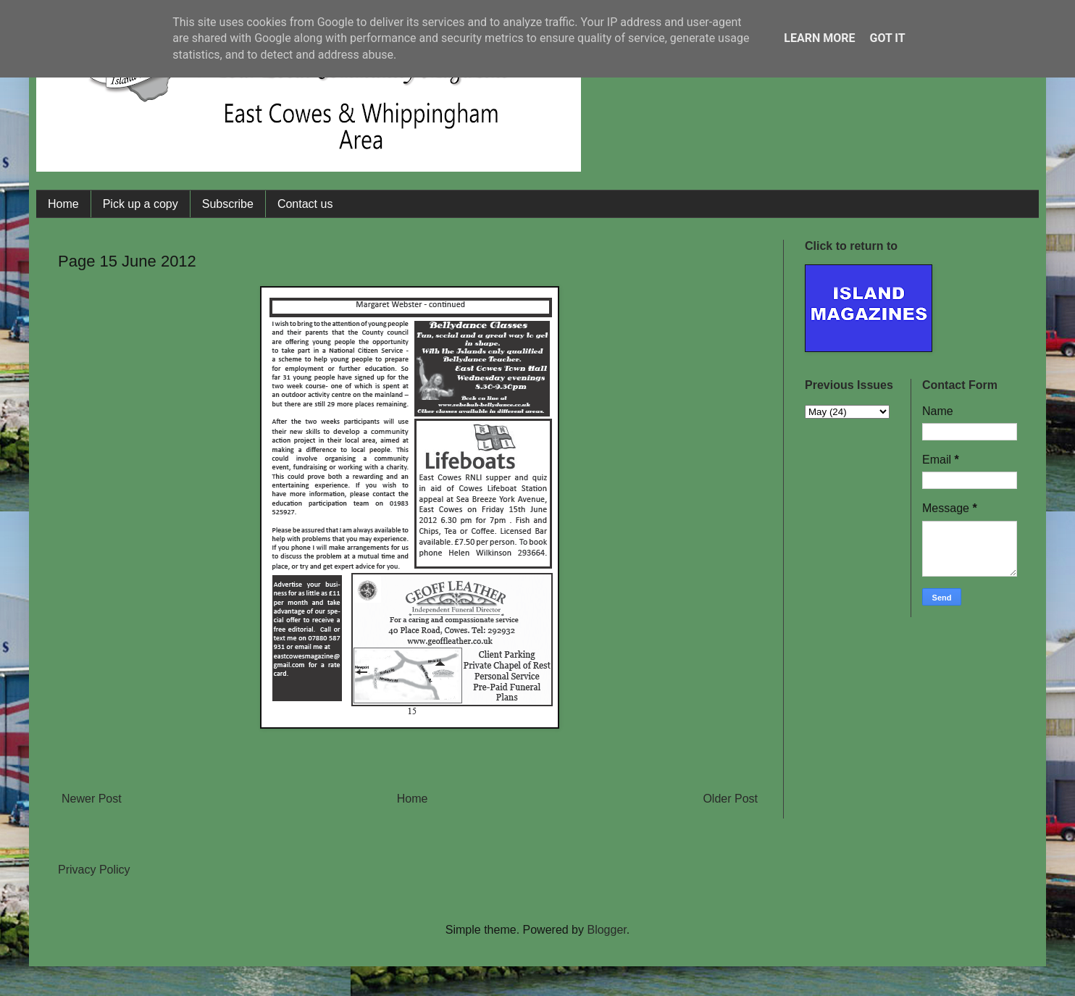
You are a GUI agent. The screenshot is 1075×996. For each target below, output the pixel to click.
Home (63, 204)
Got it (887, 38)
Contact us (304, 204)
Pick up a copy (140, 204)
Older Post (730, 798)
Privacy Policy (94, 869)
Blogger (606, 930)
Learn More (819, 38)
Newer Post (92, 798)
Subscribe (228, 204)
